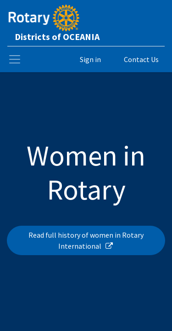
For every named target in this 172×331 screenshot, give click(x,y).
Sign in (90, 59)
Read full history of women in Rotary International (86, 240)
